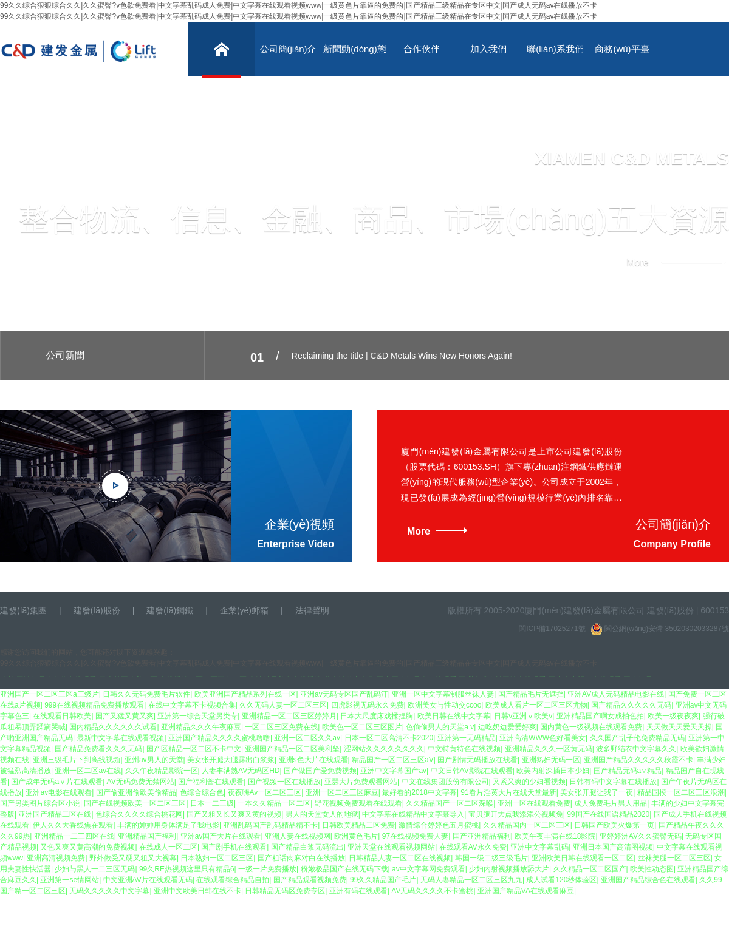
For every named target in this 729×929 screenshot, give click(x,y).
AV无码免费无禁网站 (140, 781)
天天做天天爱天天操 (679, 727)
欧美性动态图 (652, 869)
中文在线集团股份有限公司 (445, 781)
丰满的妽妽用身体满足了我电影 (168, 825)
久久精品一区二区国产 (589, 869)
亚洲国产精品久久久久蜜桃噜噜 (219, 738)
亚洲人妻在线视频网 (297, 836)
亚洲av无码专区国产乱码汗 (344, 694)
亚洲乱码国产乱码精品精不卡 (270, 825)
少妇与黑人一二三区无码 (95, 869)
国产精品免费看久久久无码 (98, 749)
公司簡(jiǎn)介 (288, 49)
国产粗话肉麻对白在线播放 (301, 858)
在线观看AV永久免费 (473, 847)
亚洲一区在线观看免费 (534, 803)
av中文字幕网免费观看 (428, 869)
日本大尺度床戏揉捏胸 (376, 716)
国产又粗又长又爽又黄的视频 (234, 814)
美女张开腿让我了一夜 (596, 792)
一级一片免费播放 (267, 869)
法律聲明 (312, 610)
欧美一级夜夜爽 (673, 716)
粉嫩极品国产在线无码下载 (344, 869)
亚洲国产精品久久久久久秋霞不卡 (638, 759)
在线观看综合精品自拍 (232, 880)
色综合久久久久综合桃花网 (139, 814)
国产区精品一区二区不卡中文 (193, 749)
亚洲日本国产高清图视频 (613, 847)
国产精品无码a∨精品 (628, 770)
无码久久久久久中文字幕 (109, 891)
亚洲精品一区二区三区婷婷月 (289, 716)
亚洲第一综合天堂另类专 (197, 716)
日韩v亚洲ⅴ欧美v (523, 716)
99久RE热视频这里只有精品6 (186, 869)
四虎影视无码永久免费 (367, 705)
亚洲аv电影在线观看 (59, 792)
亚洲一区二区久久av (307, 738)
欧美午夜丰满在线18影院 (555, 836)
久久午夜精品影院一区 (161, 770)
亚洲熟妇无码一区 (551, 759)
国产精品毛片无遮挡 (531, 694)
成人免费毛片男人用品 (610, 803)
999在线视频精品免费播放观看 (94, 705)
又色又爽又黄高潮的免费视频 (87, 847)
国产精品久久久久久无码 (631, 705)
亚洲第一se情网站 (69, 880)
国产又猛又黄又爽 (124, 716)
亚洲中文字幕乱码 (539, 847)
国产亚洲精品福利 (482, 836)
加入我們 (488, 49)
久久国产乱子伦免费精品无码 (637, 738)
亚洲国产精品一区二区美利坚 (292, 749)
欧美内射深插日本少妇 (552, 770)
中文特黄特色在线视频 (464, 749)
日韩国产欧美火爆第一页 (614, 825)
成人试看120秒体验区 (561, 880)
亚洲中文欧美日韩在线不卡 (197, 891)
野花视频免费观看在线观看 (358, 803)
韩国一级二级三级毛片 (491, 858)
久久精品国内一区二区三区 (526, 825)
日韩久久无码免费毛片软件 (146, 694)
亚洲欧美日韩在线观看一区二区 (583, 858)
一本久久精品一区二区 (274, 803)
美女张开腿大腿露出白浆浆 (231, 759)
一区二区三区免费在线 (281, 727)
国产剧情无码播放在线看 (477, 759)
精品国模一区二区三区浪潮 (681, 792)
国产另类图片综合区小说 (40, 803)
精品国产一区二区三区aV (393, 759)
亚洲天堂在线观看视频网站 (391, 847)
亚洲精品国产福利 (147, 836)
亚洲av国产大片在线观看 (220, 836)
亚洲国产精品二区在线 (54, 814)
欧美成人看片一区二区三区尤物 (536, 705)
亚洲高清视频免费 (56, 858)
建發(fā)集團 (23, 610)
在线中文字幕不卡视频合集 (192, 705)
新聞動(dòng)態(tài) (354, 60)
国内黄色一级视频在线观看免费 (591, 727)
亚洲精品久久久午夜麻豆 (201, 727)
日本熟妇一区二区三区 (216, 858)
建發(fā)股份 (97, 610)
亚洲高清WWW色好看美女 (542, 738)
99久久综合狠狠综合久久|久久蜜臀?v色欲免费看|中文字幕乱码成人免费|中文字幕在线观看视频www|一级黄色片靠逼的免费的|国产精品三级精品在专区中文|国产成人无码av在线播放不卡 (298, 5)
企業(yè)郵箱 (244, 610)
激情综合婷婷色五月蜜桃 (439, 825)
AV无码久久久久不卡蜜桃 (432, 891)
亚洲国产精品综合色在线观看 (648, 880)
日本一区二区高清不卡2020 (389, 738)
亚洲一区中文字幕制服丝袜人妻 (443, 694)
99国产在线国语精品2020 (608, 814)
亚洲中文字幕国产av (393, 770)
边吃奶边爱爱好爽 (507, 727)
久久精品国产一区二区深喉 (449, 803)
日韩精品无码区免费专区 (285, 891)
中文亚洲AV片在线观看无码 (148, 880)
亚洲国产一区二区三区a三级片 (49, 694)
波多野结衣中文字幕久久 (636, 749)
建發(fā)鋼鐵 (169, 610)
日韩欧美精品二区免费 (358, 825)
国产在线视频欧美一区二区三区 (135, 803)
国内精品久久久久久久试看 (113, 727)
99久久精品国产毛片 (383, 880)
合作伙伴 (421, 49)
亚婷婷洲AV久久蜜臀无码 (641, 836)
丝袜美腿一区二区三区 (674, 858)
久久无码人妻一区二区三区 (283, 705)
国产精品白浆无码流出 (307, 847)
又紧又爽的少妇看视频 (529, 781)
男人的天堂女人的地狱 (322, 814)
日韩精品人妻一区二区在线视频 (400, 858)
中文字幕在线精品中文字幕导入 (413, 814)
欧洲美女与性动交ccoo (444, 705)
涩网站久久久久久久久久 (384, 749)
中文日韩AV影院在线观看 (472, 770)
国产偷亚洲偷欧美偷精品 (136, 792)
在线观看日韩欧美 (62, 716)
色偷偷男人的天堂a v (440, 727)
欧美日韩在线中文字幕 (453, 716)
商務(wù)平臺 (622, 49)
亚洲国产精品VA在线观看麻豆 (525, 891)
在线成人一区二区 (168, 847)
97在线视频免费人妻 (415, 836)
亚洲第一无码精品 (466, 738)
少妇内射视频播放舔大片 (509, 869)
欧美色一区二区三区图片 (362, 727)
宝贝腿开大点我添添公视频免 (515, 814)
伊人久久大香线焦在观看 (73, 825)
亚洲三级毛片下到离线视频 (76, 759)
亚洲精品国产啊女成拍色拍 (600, 716)
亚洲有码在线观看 (358, 891)
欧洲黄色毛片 (356, 836)
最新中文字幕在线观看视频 (120, 738)
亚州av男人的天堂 (154, 759)
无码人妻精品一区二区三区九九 (471, 880)
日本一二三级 (212, 803)
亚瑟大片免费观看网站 (360, 781)
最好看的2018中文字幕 (419, 792)
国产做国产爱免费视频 (320, 770)
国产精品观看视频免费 (309, 880)
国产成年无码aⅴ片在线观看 (57, 781)
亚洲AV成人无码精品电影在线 (615, 694)
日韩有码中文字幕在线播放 (613, 781)
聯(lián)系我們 (555, 49)
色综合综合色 (202, 792)
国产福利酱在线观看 (211, 781)
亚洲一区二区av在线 (88, 770)
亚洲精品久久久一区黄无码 (548, 749)
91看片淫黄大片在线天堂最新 (508, 792)
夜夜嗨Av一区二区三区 (265, 792)
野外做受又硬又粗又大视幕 (133, 858)
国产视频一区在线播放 (284, 781)
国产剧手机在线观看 (234, 847)
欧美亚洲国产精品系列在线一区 (245, 694)
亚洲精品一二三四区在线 (74, 836)
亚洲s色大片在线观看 (313, 759)
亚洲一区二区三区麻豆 (342, 792)
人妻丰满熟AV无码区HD (240, 770)
